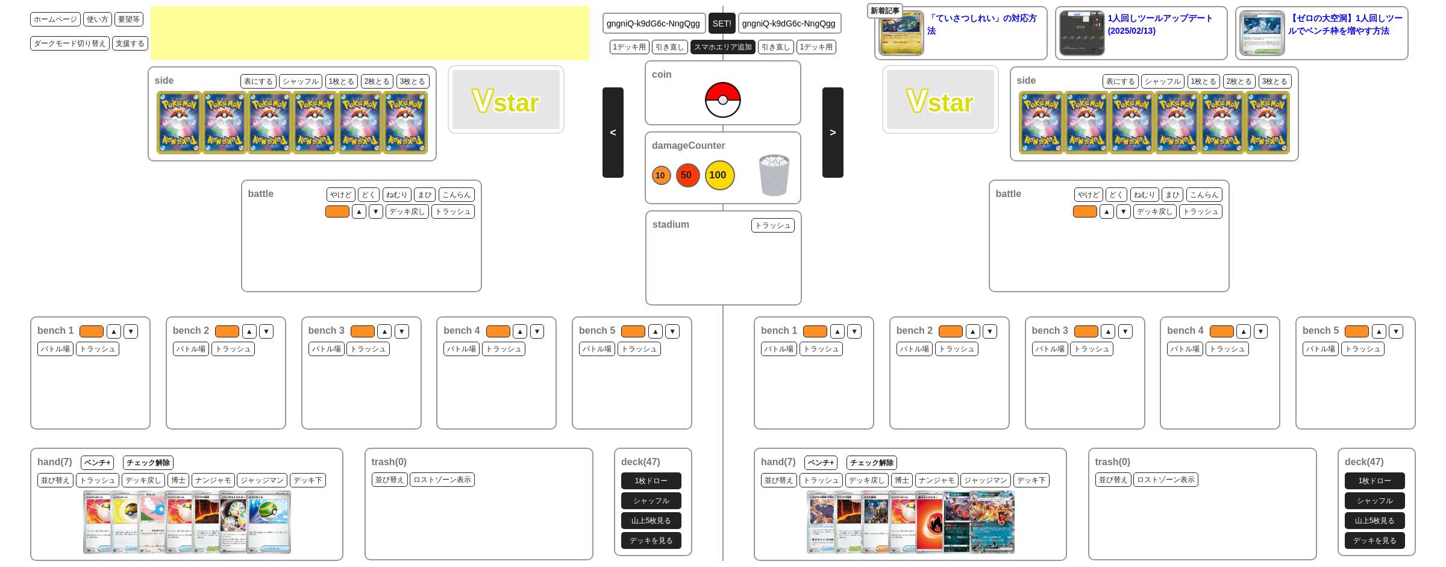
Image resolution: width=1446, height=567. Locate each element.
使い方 (97, 19)
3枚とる (413, 81)
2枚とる (377, 81)
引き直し (670, 47)
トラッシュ (453, 211)
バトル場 (55, 349)
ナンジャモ (213, 480)
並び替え (55, 480)
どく (369, 194)
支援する (130, 43)
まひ (425, 194)
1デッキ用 (629, 47)
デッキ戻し (407, 211)
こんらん (456, 194)
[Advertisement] (370, 33)
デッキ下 (307, 480)
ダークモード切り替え (70, 43)
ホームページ (55, 19)
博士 (178, 480)
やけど (341, 194)
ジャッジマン (262, 480)
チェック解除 (148, 463)
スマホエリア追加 (723, 47)
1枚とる (342, 81)
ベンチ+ (97, 463)
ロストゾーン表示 (442, 479)
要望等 (129, 19)
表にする (258, 81)
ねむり (397, 194)
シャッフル (301, 81)
